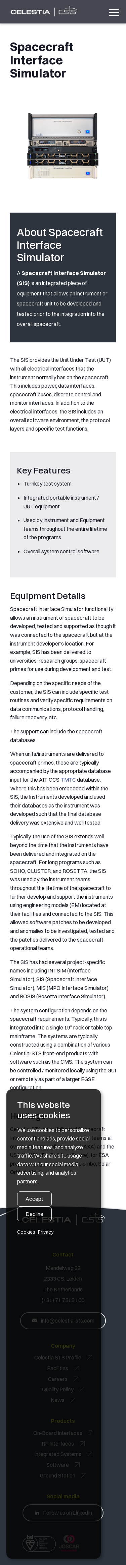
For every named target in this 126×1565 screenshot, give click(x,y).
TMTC (68, 779)
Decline (34, 1214)
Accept (34, 1198)
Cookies (26, 1232)
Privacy (45, 1232)
